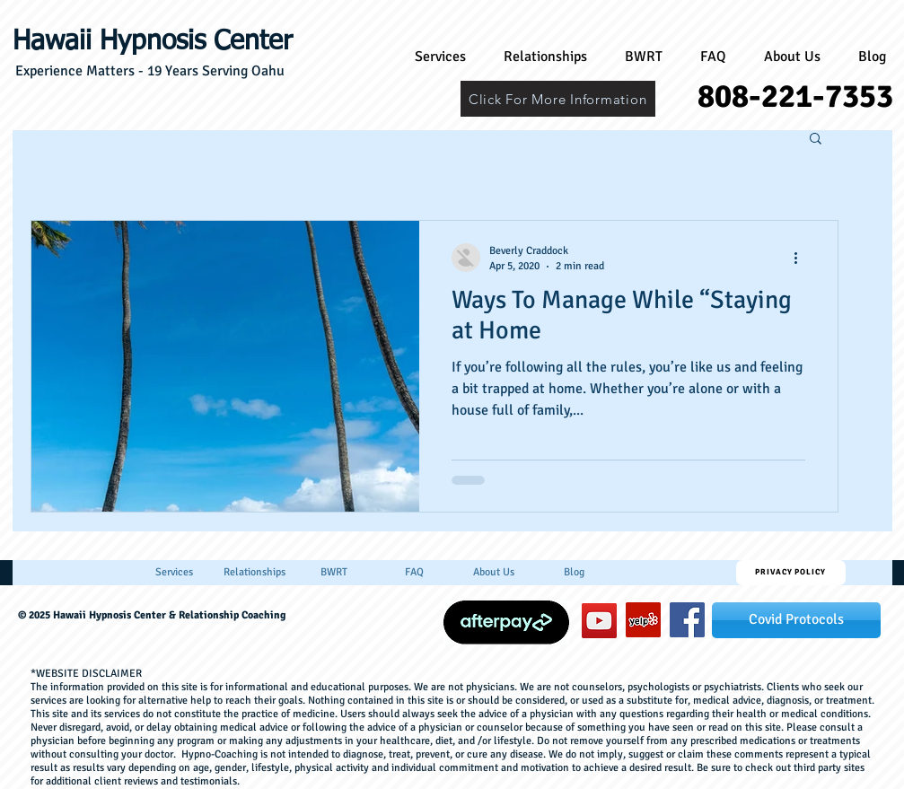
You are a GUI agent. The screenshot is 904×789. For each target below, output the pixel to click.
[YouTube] (599, 620)
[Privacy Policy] (791, 572)
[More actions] (802, 257)
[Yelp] (643, 619)
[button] (815, 139)
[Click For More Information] (558, 99)
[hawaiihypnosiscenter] (687, 619)
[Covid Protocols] (796, 620)
